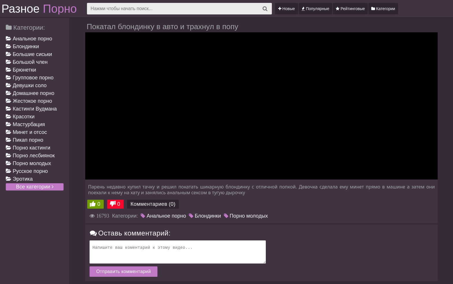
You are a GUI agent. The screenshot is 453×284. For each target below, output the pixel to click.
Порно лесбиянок (30, 155)
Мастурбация (25, 124)
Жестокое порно (29, 101)
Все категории (34, 187)
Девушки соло (26, 85)
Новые (286, 8)
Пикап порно (24, 140)
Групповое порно (29, 78)
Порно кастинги (28, 148)
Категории (383, 8)
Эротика (19, 179)
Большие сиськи (29, 54)
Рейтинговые (350, 8)
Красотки (20, 116)
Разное (39, 8)
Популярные (315, 8)
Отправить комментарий (123, 271)
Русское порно (27, 171)
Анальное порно (29, 39)
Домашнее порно (30, 93)
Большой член (27, 62)
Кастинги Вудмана (31, 109)
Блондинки (22, 46)
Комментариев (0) (153, 204)
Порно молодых (28, 163)
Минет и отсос (26, 132)
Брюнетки (21, 70)
